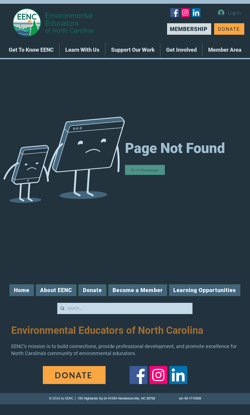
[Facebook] (174, 12)
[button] (31, 50)
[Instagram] (185, 12)
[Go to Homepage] (145, 170)
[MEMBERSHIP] (189, 29)
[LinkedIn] (196, 12)
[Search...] (124, 308)
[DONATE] (229, 29)
